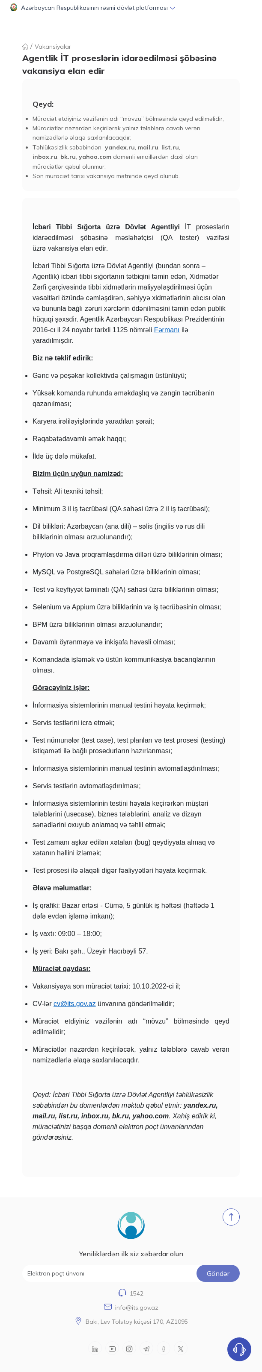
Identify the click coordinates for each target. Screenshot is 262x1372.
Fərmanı (167, 329)
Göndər (218, 1273)
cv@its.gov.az (75, 1003)
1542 (136, 1293)
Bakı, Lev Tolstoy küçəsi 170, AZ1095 (137, 1321)
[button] (131, 7)
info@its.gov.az (136, 1307)
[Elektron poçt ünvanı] (131, 1273)
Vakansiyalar (53, 46)
